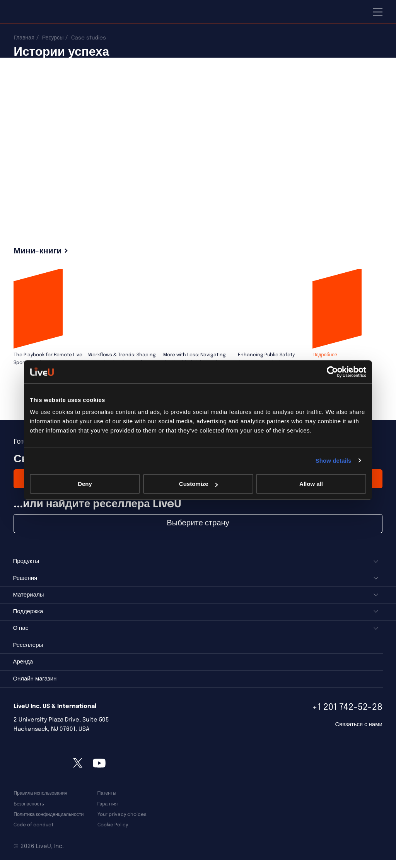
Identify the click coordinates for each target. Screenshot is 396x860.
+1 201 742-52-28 (347, 707)
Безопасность (29, 804)
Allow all (311, 483)
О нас (20, 628)
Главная (24, 38)
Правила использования (40, 793)
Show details (334, 460)
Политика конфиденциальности (49, 814)
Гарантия (107, 804)
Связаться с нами (358, 725)
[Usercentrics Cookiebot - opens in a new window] (332, 372)
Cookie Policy (112, 825)
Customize (198, 483)
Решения (25, 578)
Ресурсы (53, 38)
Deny (85, 483)
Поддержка (28, 612)
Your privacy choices (122, 814)
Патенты (106, 793)
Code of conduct (33, 825)
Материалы (28, 595)
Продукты (26, 561)
